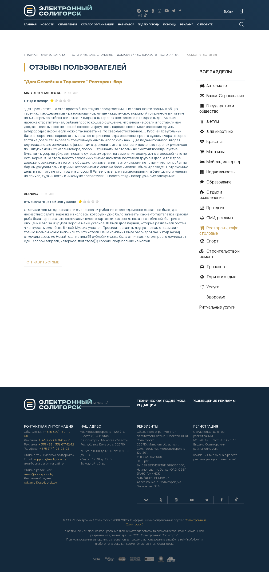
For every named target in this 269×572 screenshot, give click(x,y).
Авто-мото (213, 85)
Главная (30, 24)
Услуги (209, 287)
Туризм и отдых (217, 276)
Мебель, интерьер (220, 161)
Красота (210, 141)
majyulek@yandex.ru (42, 93)
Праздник (211, 207)
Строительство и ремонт (219, 253)
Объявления (67, 24)
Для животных (216, 131)
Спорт (209, 241)
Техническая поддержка (161, 401)
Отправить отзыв (43, 262)
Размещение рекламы (214, 401)
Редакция (146, 405)
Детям (209, 121)
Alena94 (31, 193)
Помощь (169, 24)
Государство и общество (216, 108)
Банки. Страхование (221, 95)
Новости (47, 24)
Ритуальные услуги (217, 307)
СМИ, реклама (216, 217)
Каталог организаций (97, 24)
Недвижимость (217, 172)
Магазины (212, 151)
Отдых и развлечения (211, 194)
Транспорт (213, 266)
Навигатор (126, 24)
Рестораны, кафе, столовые (219, 230)
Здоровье (215, 297)
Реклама (187, 24)
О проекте (205, 24)
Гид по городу (148, 24)
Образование (215, 182)
